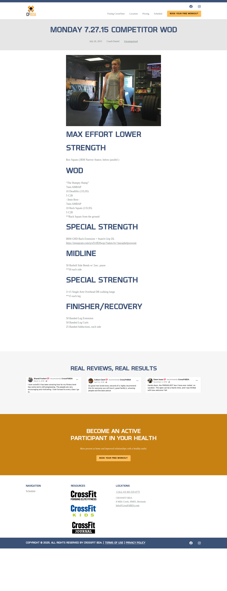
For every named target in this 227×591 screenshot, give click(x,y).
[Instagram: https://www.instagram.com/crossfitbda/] (199, 6)
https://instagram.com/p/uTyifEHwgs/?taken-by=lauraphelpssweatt (101, 243)
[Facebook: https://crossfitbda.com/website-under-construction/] (191, 543)
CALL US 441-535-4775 (128, 492)
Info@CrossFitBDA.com (127, 505)
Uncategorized (131, 41)
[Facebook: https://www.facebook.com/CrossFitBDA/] (191, 6)
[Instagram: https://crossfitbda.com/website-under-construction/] (199, 543)
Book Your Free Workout (113, 458)
